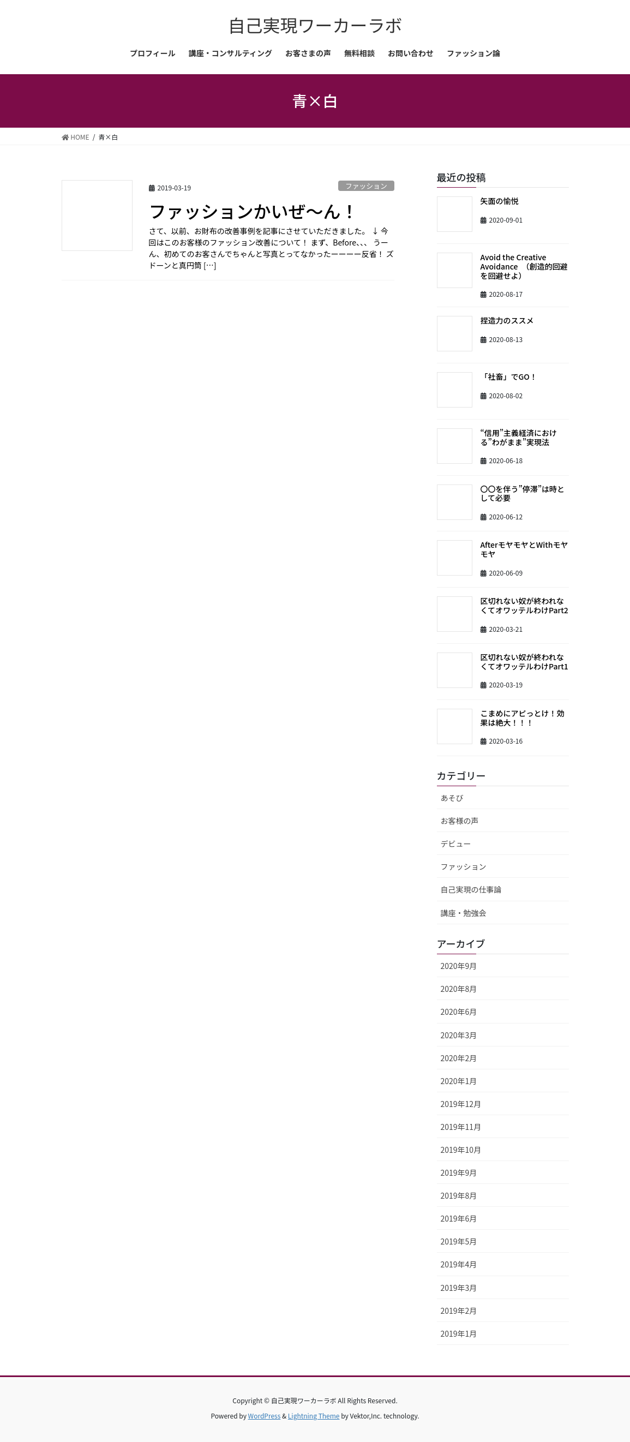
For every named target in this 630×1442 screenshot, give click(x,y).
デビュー (456, 843)
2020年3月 (459, 1035)
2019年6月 (459, 1218)
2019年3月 (459, 1287)
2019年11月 (461, 1126)
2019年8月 (459, 1195)
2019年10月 (461, 1149)
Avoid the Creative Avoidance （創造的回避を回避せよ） (524, 266)
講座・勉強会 (464, 912)
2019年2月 (459, 1310)
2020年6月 (459, 1011)
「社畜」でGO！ (509, 376)
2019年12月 (461, 1103)
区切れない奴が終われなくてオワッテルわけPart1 (524, 661)
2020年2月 (459, 1057)
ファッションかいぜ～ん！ (253, 210)
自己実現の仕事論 (471, 889)
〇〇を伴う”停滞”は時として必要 (523, 493)
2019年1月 (459, 1333)
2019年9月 (459, 1172)
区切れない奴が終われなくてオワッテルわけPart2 (524, 605)
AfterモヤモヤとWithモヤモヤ (524, 549)
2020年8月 (459, 988)
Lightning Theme (314, 1415)
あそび (452, 797)
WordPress (264, 1415)
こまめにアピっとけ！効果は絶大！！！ (523, 718)
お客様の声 (460, 820)
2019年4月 (459, 1264)
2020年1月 (459, 1080)
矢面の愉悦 (500, 200)
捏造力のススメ (507, 320)
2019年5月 (459, 1241)
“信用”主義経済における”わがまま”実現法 (519, 437)
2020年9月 (459, 965)
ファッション (366, 186)
